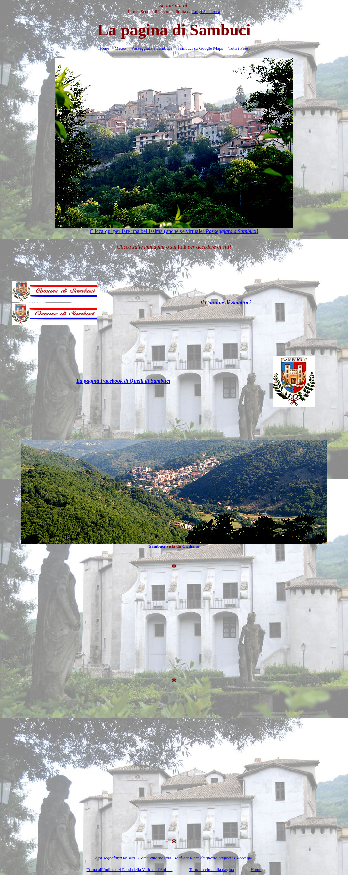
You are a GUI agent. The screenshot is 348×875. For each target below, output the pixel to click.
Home (103, 48)
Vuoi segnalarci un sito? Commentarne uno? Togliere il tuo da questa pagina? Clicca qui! (174, 857)
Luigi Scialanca (206, 11)
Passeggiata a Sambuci (151, 48)
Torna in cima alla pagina (211, 869)
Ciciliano (190, 546)
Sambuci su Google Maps (200, 48)
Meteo (120, 48)
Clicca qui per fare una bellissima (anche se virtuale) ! (174, 231)
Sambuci (157, 546)
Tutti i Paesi (239, 48)
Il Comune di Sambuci (225, 303)
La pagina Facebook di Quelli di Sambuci (123, 381)
